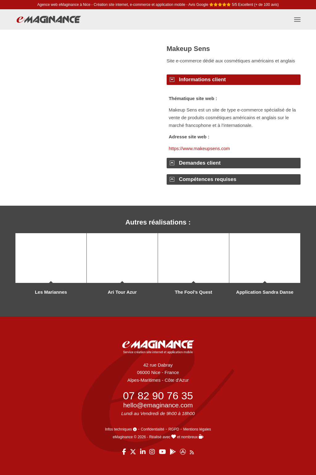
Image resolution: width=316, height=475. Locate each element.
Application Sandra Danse (264, 292)
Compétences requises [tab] (203, 179)
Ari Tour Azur (122, 292)
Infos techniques (121, 429)
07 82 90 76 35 (158, 395)
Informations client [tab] (198, 79)
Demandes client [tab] (195, 163)
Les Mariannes (51, 292)
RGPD (173, 429)
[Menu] (297, 19)
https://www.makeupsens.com (199, 148)
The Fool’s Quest (193, 292)
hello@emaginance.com (158, 405)
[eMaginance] (48, 22)
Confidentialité (152, 429)
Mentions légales (197, 429)
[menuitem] (297, 19)
